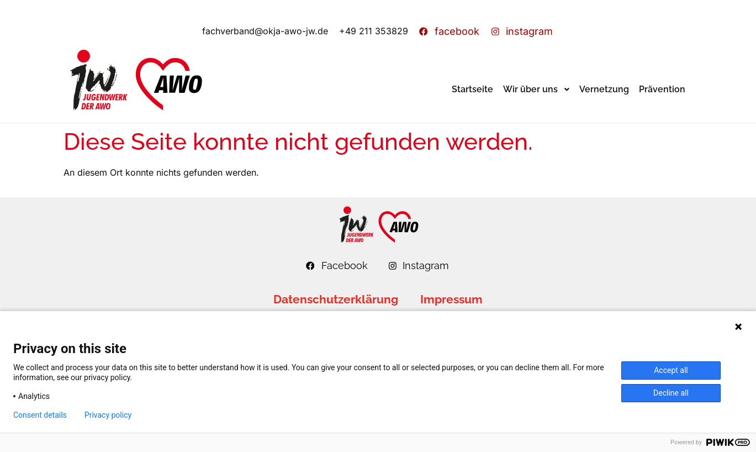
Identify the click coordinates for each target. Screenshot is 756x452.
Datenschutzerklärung (335, 299)
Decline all (671, 392)
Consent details (40, 415)
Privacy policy (107, 415)
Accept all (671, 370)
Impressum (451, 299)
